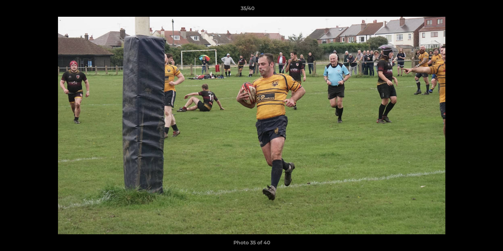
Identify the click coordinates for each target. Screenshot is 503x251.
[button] (473, 10)
